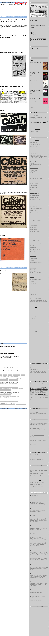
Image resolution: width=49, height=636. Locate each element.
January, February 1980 (41, 38)
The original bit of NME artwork (5, 192)
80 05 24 (1, 89)
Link (1, 27)
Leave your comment (41, 122)
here (36, 331)
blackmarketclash (8, 357)
